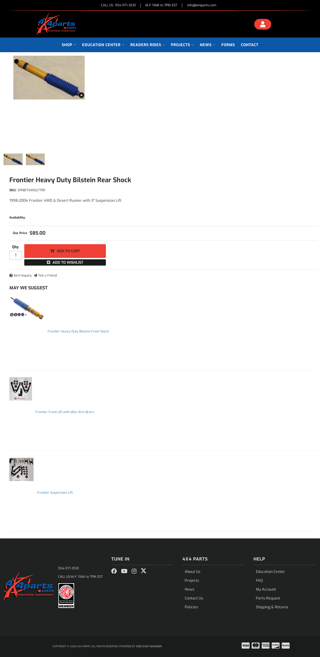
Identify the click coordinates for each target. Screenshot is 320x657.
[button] (69, 45)
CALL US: (118, 5)
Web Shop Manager (149, 646)
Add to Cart (68, 251)
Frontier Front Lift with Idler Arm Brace (64, 412)
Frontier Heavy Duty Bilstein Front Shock (78, 331)
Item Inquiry (23, 275)
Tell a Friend (47, 275)
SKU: (12, 190)
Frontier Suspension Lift (55, 492)
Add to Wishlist (67, 262)
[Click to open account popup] (263, 25)
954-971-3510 (68, 568)
